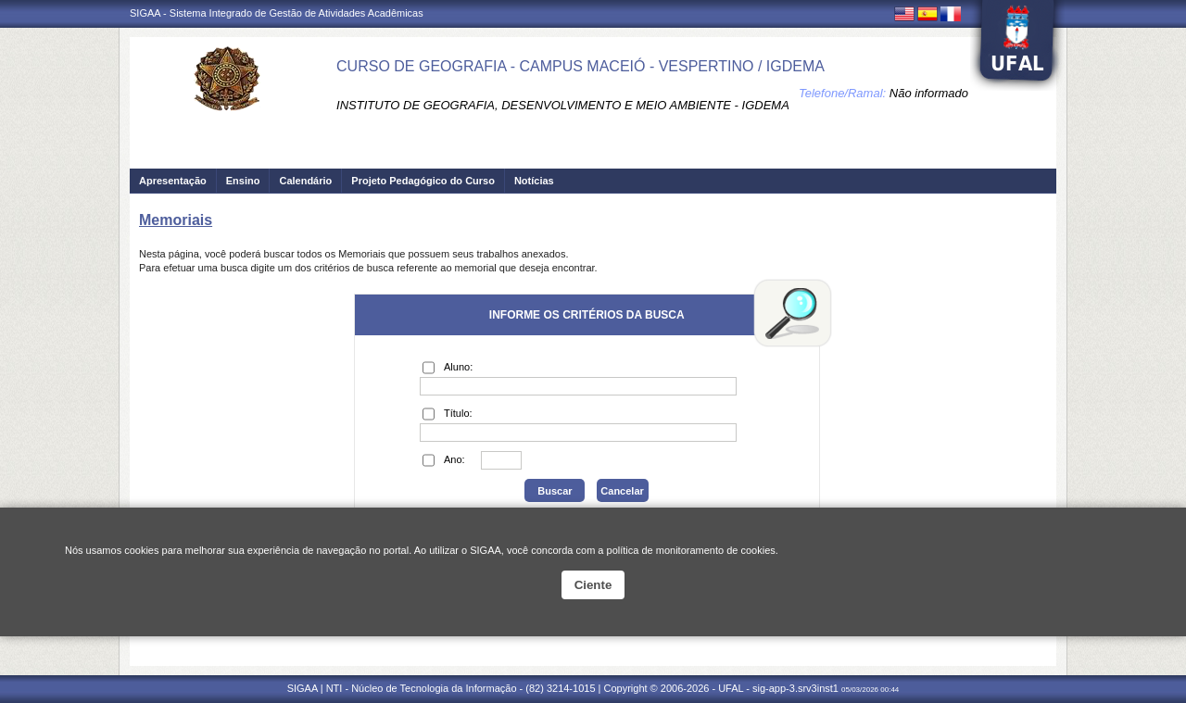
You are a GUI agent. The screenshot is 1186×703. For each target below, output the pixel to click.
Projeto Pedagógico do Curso (423, 180)
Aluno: (448, 367)
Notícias (534, 180)
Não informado (929, 93)
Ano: (444, 460)
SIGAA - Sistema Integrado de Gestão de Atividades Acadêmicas (276, 13)
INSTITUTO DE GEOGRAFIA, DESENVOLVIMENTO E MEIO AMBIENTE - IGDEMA (562, 105)
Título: (448, 414)
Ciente (593, 585)
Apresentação (173, 180)
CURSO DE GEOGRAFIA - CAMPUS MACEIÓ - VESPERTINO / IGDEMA (580, 66)
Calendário (305, 180)
